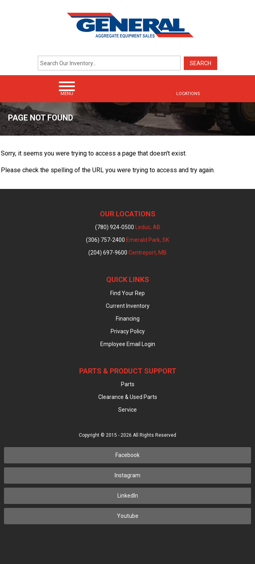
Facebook (127, 455)
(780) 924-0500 (127, 227)
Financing (128, 318)
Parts (127, 384)
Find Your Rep (127, 293)
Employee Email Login (127, 344)
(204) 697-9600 (127, 252)
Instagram (127, 475)
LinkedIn (127, 495)
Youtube (127, 516)
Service (127, 409)
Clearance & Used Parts (127, 397)
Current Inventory (128, 306)
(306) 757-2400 (127, 240)
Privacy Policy (128, 331)
